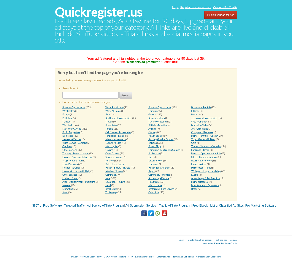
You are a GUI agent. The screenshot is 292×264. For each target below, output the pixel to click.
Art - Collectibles (199, 128)
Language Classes (200, 150)
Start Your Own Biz (71, 128)
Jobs (107, 178)
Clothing (152, 132)
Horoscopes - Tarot (201, 167)
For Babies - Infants (115, 135)
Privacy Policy (78, 256)
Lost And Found (70, 178)
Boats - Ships (154, 146)
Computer (153, 111)
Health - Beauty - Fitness (117, 167)
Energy (66, 114)
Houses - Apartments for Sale (206, 153)
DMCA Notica (110, 256)
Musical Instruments (115, 139)
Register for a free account (195, 7)
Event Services (198, 164)
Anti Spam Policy (93, 256)
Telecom (66, 121)
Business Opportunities (73, 107)
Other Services (69, 174)
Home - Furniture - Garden (204, 135)
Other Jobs (153, 192)
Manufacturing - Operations (205, 185)
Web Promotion (199, 121)
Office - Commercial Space (204, 157)
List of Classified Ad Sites (227, 205)
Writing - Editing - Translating (206, 171)
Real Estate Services (201, 160)
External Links (163, 256)
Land (150, 157)
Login (175, 7)
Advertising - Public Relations (205, 178)
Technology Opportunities (204, 118)
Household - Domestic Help (76, 171)
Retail (194, 189)
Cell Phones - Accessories (118, 132)
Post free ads (221, 240)
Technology (111, 192)
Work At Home (113, 111)
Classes (109, 150)
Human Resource (200, 181)
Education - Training (115, 181)
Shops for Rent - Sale (72, 160)
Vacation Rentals (113, 157)
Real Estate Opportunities (118, 118)
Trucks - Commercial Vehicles (206, 146)
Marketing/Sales (199, 125)
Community (111, 174)
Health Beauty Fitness (159, 167)
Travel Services (70, 164)
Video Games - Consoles (74, 143)
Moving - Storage (114, 171)
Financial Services (71, 167)
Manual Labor (155, 185)
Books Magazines (71, 132)
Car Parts (67, 146)
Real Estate (111, 189)
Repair (151, 171)
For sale (109, 128)
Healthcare (154, 181)
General (152, 114)
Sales (65, 192)
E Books (195, 111)
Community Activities (159, 174)
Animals (152, 128)
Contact (233, 240)
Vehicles (152, 143)
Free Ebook (200, 205)
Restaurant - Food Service (161, 189)
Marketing (67, 189)
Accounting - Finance (158, 178)
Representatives (156, 118)
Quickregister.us (98, 12)
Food (107, 114)
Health (194, 114)
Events (194, 174)
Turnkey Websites (157, 121)
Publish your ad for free (220, 14)
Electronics (67, 135)
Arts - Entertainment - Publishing (78, 181)
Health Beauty (155, 135)
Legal (108, 185)
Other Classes (112, 153)
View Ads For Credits (225, 7)
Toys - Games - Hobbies (203, 139)
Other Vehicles (69, 150)
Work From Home (114, 107)
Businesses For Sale (201, 107)
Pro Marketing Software (260, 205)
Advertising (111, 125)
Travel (108, 121)
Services (109, 160)
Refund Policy (126, 256)
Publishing (67, 118)
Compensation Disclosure (208, 256)
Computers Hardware (202, 132)
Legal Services (155, 160)
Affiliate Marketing (157, 125)
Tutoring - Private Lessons (75, 153)
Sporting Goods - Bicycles (161, 139)
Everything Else (113, 143)
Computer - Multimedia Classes (164, 150)
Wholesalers (68, 111)
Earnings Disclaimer (144, 256)
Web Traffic (68, 125)
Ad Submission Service (140, 205)
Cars (193, 143)
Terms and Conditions (183, 256)
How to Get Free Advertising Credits (220, 243)
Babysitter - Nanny (114, 164)
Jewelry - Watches (71, 139)
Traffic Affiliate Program (174, 205)
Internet (66, 185)
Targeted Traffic (74, 205)
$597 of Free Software (47, 205)
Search (125, 95)
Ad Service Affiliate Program (105, 205)
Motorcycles (111, 146)
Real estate (154, 153)
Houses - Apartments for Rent (77, 157)
